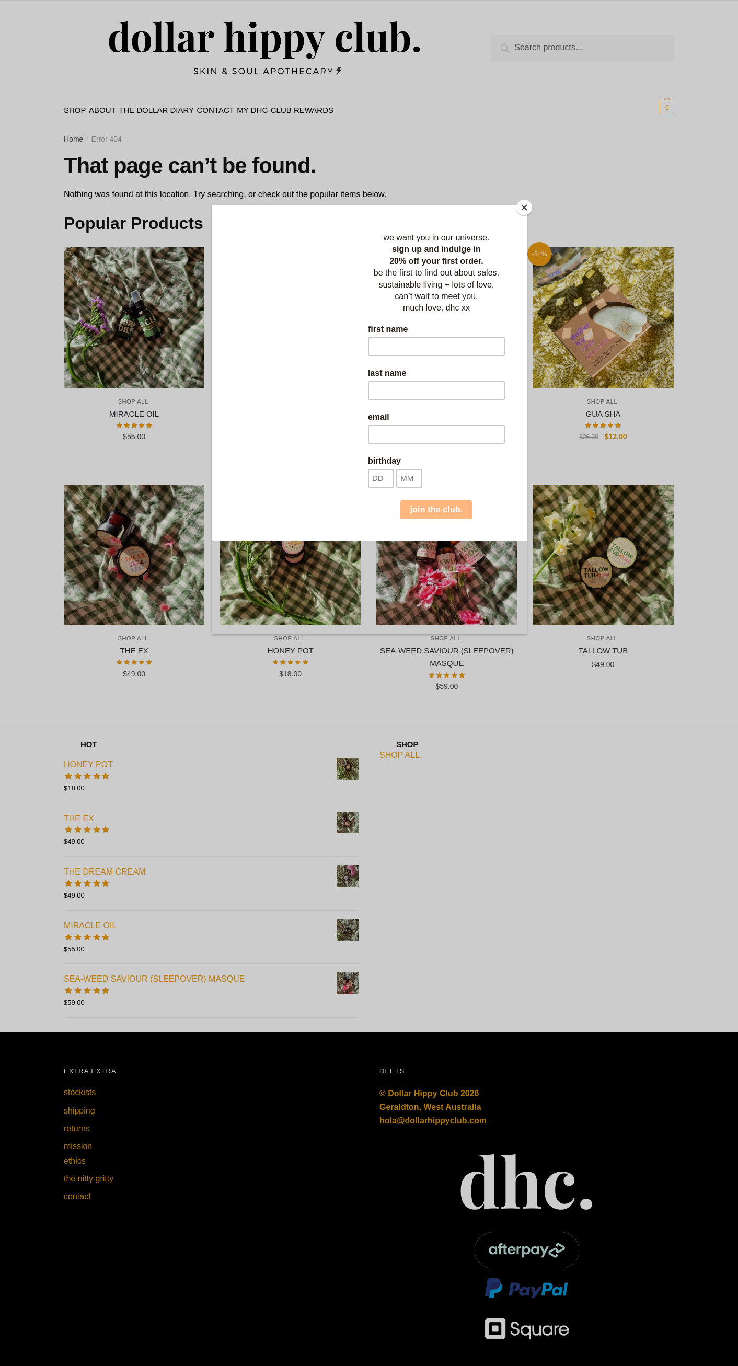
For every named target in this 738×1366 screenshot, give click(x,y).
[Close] (524, 207)
